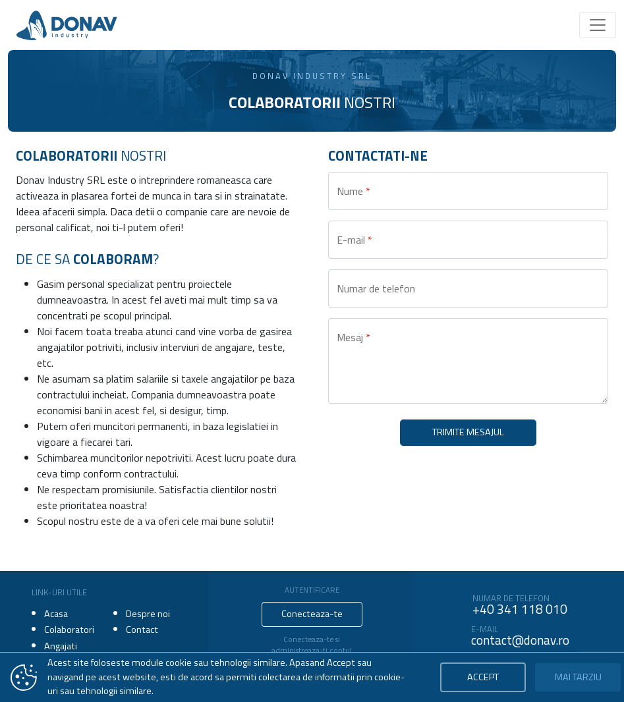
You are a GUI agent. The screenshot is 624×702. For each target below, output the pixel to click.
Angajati (60, 646)
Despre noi (148, 614)
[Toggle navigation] (597, 25)
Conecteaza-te (312, 614)
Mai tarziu (578, 677)
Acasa (56, 614)
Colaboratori (69, 629)
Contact (142, 629)
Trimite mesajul (468, 432)
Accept (483, 677)
